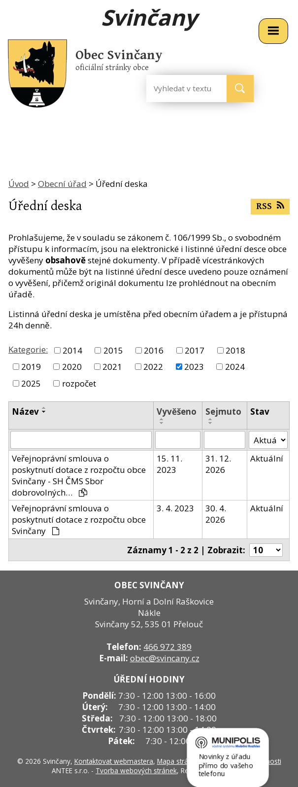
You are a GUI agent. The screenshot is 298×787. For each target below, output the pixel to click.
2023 (194, 366)
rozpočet (79, 383)
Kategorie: (28, 349)
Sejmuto (223, 411)
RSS (270, 206)
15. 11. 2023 (169, 464)
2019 (31, 366)
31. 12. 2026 (218, 464)
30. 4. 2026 (215, 513)
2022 (153, 366)
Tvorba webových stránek (136, 770)
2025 (31, 383)
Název (25, 411)
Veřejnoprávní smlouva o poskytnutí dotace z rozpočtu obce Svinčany (79, 519)
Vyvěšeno (177, 411)
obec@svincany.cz (164, 658)
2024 (235, 366)
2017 (194, 350)
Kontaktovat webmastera (113, 761)
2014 (72, 350)
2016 (154, 350)
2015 (113, 350)
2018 (235, 350)
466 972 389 (167, 646)
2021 (112, 366)
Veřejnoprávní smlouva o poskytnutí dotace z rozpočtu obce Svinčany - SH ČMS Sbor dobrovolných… (79, 475)
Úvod (18, 183)
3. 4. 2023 (175, 508)
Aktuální (266, 458)
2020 (72, 366)
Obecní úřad (62, 183)
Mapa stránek (178, 761)
